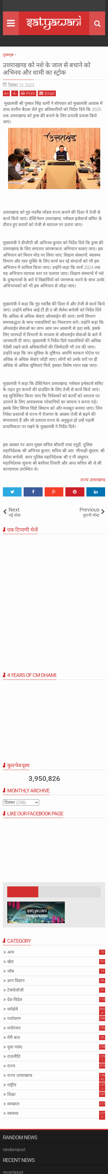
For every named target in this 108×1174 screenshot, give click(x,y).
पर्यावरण (14, 1018)
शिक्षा (11, 1094)
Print (28, 93)
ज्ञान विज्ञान (15, 980)
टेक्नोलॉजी (15, 990)
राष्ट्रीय (11, 1085)
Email (46, 93)
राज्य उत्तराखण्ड (92, 479)
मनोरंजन (13, 1028)
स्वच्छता (13, 1103)
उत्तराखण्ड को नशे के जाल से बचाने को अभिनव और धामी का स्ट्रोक (46, 68)
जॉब (10, 971)
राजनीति (13, 1056)
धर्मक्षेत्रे (12, 1009)
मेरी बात (13, 1037)
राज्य (11, 1066)
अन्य (10, 952)
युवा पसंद (14, 1047)
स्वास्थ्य (12, 1113)
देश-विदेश (14, 999)
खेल (10, 961)
